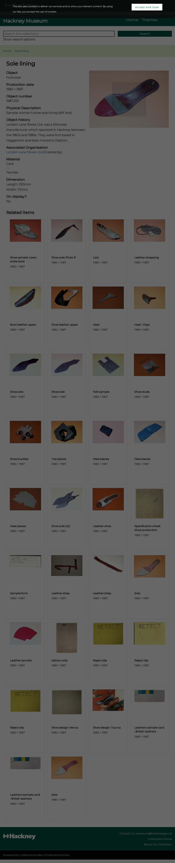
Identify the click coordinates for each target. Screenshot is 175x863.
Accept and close (147, 7)
